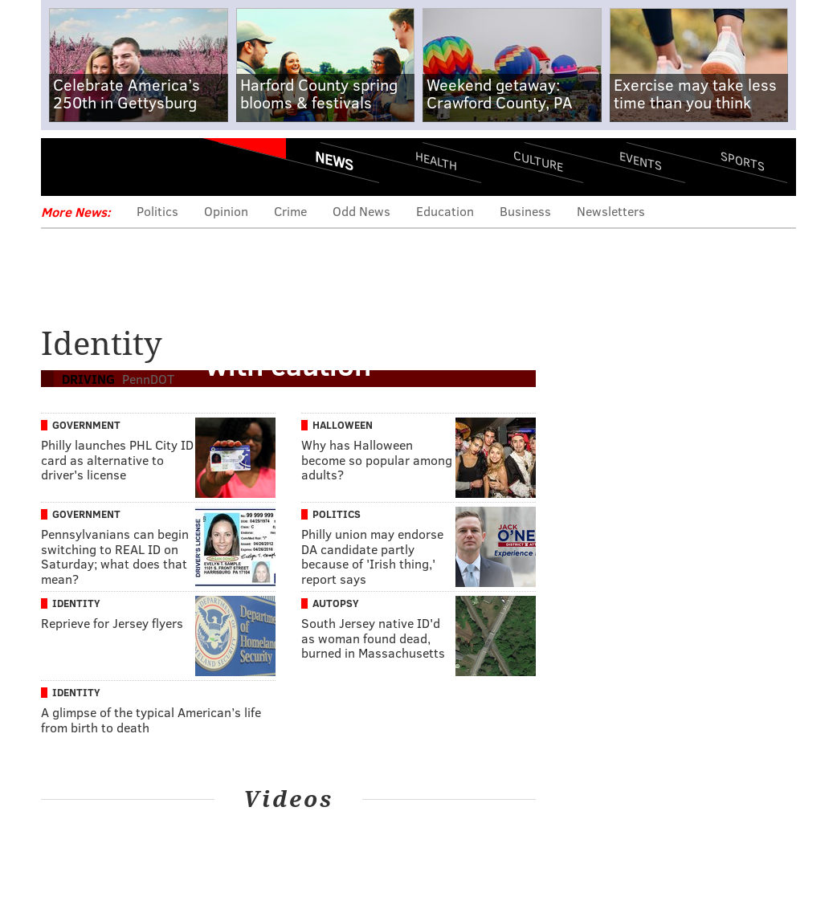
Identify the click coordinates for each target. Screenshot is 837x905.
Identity (76, 603)
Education (445, 210)
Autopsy (335, 603)
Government (86, 425)
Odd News (361, 210)
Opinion (226, 210)
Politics (157, 210)
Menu (67, 166)
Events (640, 161)
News (334, 160)
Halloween (342, 425)
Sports (743, 160)
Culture (538, 161)
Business (525, 210)
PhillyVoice (151, 166)
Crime (290, 210)
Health (436, 161)
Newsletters (611, 210)
